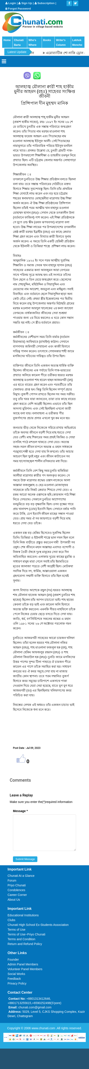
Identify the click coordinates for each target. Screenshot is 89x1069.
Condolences (16, 890)
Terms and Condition (21, 939)
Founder (13, 959)
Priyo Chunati (17, 885)
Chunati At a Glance (21, 875)
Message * (20, 811)
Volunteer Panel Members (25, 969)
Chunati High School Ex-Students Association (38, 925)
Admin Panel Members (23, 964)
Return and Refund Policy (25, 944)
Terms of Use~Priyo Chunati (26, 934)
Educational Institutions (23, 915)
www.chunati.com (44, 1028)
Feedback (14, 978)
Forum (12, 880)
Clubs (11, 920)
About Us (14, 899)
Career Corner (17, 895)
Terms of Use (16, 929)
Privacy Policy (17, 983)
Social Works (16, 974)
